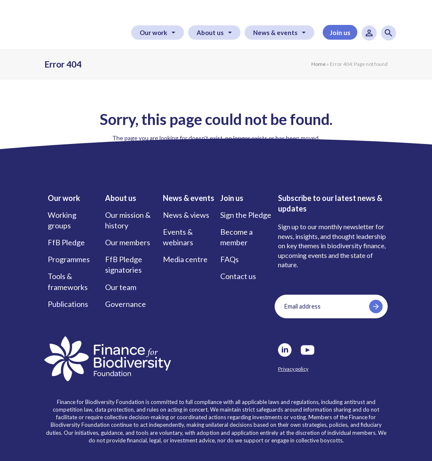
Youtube (307, 350)
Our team (120, 287)
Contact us (238, 276)
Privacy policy (293, 369)
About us (210, 32)
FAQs (229, 259)
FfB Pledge (66, 242)
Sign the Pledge (245, 215)
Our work (153, 32)
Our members (127, 242)
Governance (125, 304)
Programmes (69, 259)
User (369, 33)
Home (318, 64)
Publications (68, 304)
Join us (340, 32)
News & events (275, 32)
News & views (186, 215)
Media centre (185, 259)
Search (388, 33)
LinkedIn (285, 350)
